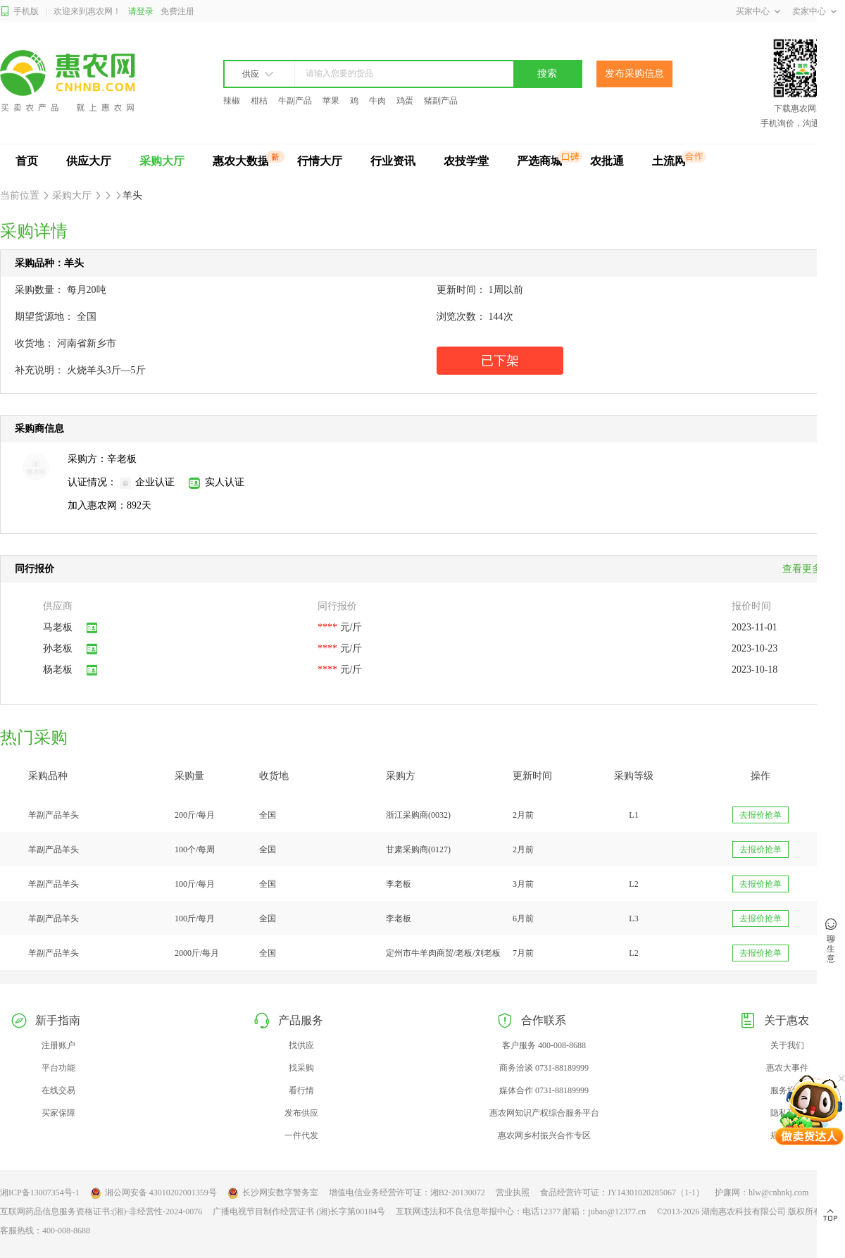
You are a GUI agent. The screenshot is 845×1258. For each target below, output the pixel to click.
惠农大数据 (241, 161)
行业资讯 (392, 161)
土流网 (669, 161)
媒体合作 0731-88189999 (544, 1090)
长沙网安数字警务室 (272, 1193)
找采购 (301, 1068)
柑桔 (259, 101)
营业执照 (513, 1192)
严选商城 (539, 161)
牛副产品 (295, 101)
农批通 (607, 161)
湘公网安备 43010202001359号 (153, 1193)
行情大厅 (319, 161)
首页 (26, 161)
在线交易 (58, 1090)
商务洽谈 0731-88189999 (544, 1068)
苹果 (331, 101)
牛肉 (377, 101)
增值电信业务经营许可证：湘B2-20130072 (407, 1192)
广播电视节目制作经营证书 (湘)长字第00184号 (299, 1211)
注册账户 (58, 1045)
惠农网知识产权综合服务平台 (544, 1113)
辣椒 (231, 101)
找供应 (301, 1045)
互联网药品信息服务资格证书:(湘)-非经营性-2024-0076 (101, 1211)
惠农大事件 (787, 1068)
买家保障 (58, 1113)
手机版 (19, 11)
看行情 (301, 1090)
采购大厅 (161, 161)
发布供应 (301, 1113)
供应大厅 (88, 161)
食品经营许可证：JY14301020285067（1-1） (622, 1192)
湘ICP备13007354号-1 (40, 1192)
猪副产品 (441, 101)
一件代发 (301, 1135)
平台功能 (58, 1068)
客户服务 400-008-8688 (544, 1045)
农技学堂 (466, 161)
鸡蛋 (404, 101)
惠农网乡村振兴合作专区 (544, 1135)
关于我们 (787, 1045)
